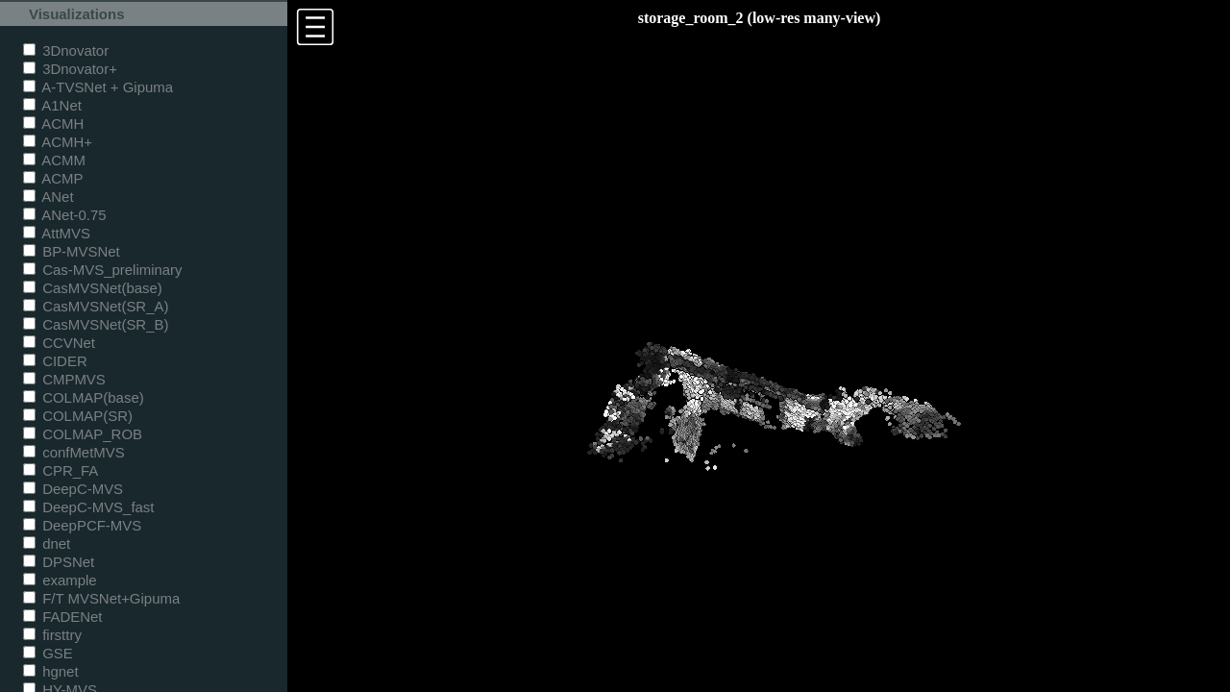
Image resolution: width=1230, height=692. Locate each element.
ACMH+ (57, 142)
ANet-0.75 (65, 215)
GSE (48, 653)
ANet (48, 196)
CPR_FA (60, 470)
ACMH (53, 123)
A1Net (52, 105)
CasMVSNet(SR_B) (95, 324)
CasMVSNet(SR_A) (95, 306)
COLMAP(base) (83, 397)
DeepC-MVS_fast (89, 507)
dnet (46, 543)
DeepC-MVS (73, 489)
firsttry (52, 635)
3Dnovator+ (70, 69)
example (60, 580)
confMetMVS (74, 452)
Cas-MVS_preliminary (103, 269)
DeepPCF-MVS (82, 525)
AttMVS (56, 233)
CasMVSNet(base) (92, 288)
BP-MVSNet (71, 251)
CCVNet (59, 342)
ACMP (53, 178)
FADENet (62, 616)
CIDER (55, 361)
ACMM (54, 160)
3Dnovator (66, 50)
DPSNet (58, 562)
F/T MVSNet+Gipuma (101, 598)
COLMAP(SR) (78, 416)
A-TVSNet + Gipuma (98, 87)
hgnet (51, 671)
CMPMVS (64, 379)
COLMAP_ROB (82, 434)
